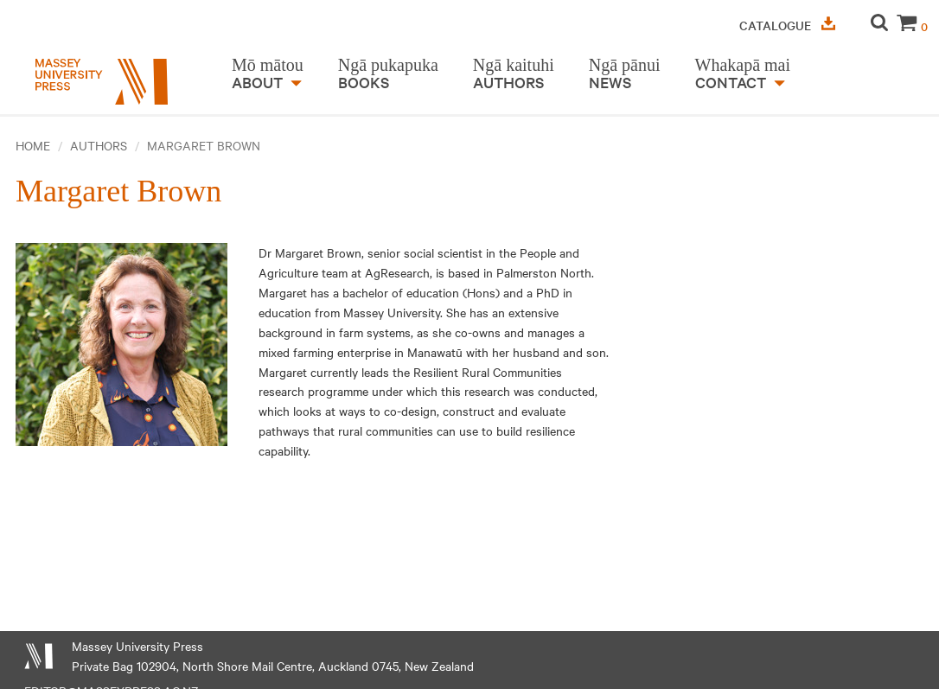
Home (33, 145)
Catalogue (787, 25)
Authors (98, 145)
